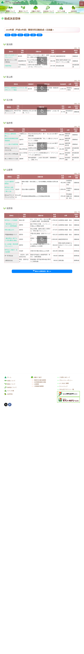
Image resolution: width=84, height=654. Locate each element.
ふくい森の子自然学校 (11, 144)
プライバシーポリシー (66, 380)
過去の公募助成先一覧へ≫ (42, 271)
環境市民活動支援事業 (40, 380)
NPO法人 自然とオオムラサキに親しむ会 (9, 189)
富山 (14, 35)
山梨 (33, 35)
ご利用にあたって (64, 377)
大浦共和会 (8, 65)
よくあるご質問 (64, 383)
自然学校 (73, 9)
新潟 (7, 35)
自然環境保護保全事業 (40, 382)
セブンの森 (61, 9)
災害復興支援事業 (39, 386)
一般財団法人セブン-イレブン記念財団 (10, 2)
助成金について (48, 9)
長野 (39, 35)
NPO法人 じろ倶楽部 (11, 220)
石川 (20, 35)
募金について (23, 9)
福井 (26, 35)
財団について (10, 9)
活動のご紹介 (35, 9)
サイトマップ (63, 386)
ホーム (9, 377)
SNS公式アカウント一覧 (66, 389)
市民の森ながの (9, 229)
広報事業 (36, 384)
